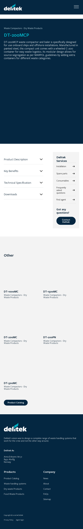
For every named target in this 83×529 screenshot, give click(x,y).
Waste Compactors (13, 28)
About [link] (46, 483)
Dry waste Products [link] (13, 488)
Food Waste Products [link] (14, 494)
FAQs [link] (45, 494)
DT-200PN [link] (49, 337)
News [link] (45, 478)
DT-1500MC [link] (50, 292)
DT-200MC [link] (10, 337)
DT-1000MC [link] (11, 292)
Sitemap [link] (47, 499)
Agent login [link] (20, 520)
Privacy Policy (8, 520)
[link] (66, 190)
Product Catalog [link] (16, 403)
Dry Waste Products (33, 28)
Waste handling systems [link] (15, 483)
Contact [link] (47, 488)
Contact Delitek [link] (66, 221)
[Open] (76, 6)
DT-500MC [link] (10, 383)
